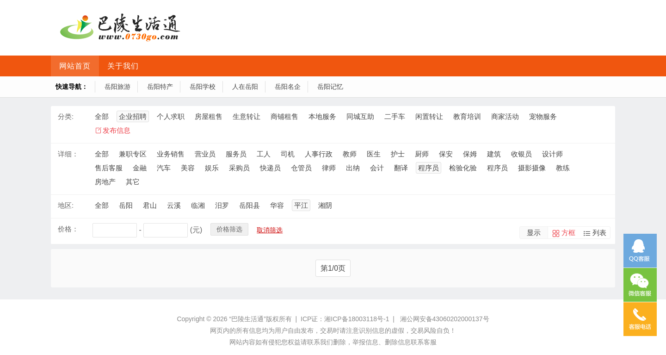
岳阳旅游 (117, 86)
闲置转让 (429, 116)
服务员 (236, 154)
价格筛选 (229, 229)
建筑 (494, 154)
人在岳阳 (245, 86)
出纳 (353, 168)
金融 (140, 168)
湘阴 (325, 205)
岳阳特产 (160, 86)
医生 (374, 154)
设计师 (552, 154)
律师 (329, 168)
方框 (568, 233)
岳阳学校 (203, 86)
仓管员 (301, 168)
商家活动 (505, 116)
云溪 (174, 205)
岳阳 (126, 205)
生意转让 (246, 116)
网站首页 (75, 66)
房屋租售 (208, 116)
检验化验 (463, 168)
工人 (264, 154)
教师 (350, 154)
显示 (534, 233)
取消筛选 (270, 230)
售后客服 (109, 168)
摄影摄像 (532, 168)
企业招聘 (133, 116)
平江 (301, 205)
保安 (446, 154)
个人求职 (171, 116)
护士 (398, 154)
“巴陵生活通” (247, 319)
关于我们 (123, 66)
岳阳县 (249, 205)
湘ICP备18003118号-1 (356, 319)
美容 (188, 168)
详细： (68, 154)
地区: (66, 205)
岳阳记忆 (330, 86)
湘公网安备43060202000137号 (444, 319)
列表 (599, 233)
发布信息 (116, 130)
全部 (102, 116)
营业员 (205, 154)
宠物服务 (543, 116)
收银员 (521, 154)
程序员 (428, 168)
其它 (133, 182)
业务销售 (171, 154)
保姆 (470, 154)
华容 (277, 205)
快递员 (270, 168)
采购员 (239, 168)
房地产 (105, 182)
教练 (563, 168)
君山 (150, 205)
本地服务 (322, 116)
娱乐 (212, 168)
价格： (68, 229)
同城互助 (360, 116)
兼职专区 (133, 154)
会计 (377, 168)
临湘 (198, 205)
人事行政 (319, 154)
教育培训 (467, 116)
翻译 (401, 168)
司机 (288, 154)
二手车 (394, 116)
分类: (66, 116)
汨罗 (222, 205)
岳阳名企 (288, 86)
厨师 (422, 154)
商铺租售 (284, 116)
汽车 (164, 168)
